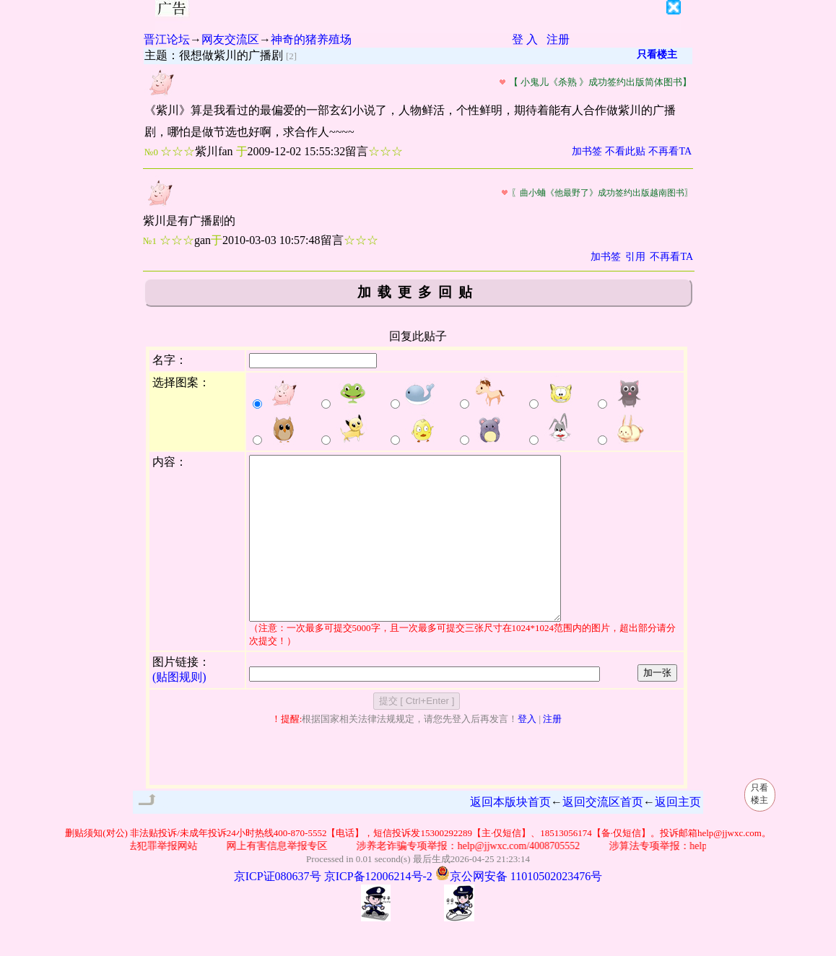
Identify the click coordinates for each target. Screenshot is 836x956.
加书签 (587, 151)
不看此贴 (625, 151)
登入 (527, 751)
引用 (635, 256)
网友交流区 (230, 39)
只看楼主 (657, 54)
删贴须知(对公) (96, 865)
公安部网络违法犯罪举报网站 (139, 878)
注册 (558, 39)
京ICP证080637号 (277, 909)
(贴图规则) (179, 709)
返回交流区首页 (602, 834)
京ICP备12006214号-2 (378, 909)
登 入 (525, 39)
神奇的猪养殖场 (311, 39)
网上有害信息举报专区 (284, 878)
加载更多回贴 (418, 292)
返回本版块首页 (510, 834)
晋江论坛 (167, 39)
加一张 (657, 705)
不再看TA (670, 151)
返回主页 (678, 834)
